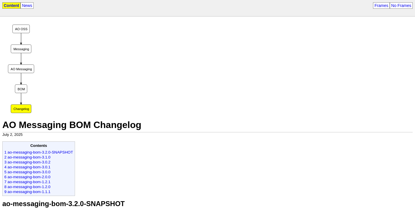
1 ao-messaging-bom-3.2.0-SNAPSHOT (38, 152)
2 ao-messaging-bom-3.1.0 (27, 157)
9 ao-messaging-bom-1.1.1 (27, 192)
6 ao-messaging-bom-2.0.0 (27, 177)
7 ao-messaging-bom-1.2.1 (27, 182)
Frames (381, 5)
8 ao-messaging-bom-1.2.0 (27, 187)
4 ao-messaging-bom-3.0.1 (27, 167)
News (27, 5)
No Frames (401, 5)
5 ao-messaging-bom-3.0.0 (27, 172)
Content (11, 5)
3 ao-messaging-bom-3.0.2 (27, 162)
